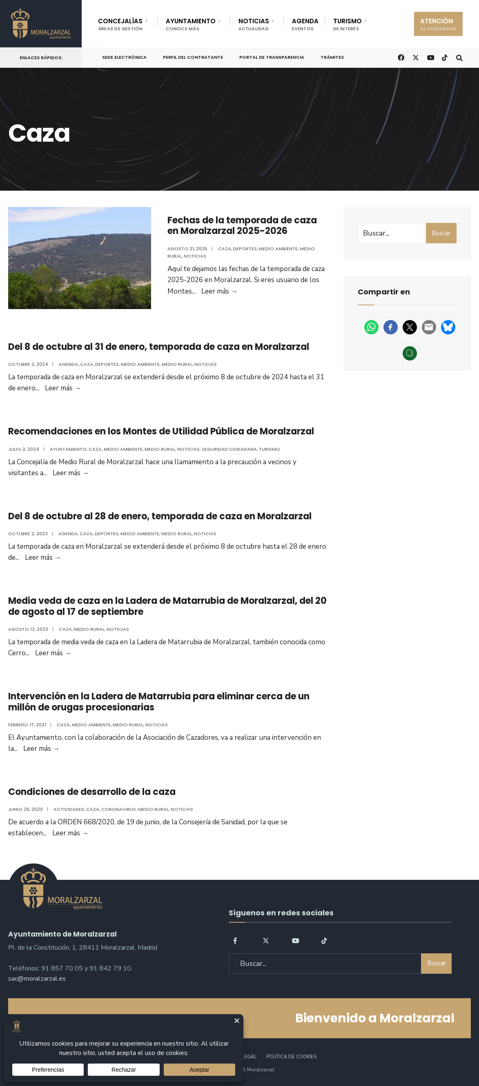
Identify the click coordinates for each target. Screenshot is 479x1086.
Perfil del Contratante (193, 57)
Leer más (219, 291)
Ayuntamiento (68, 449)
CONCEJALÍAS (120, 24)
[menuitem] (127, 23)
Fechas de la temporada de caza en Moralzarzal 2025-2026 (242, 225)
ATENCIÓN (438, 24)
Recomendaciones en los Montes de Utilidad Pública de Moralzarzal (161, 431)
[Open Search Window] (459, 57)
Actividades (68, 809)
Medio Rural (177, 364)
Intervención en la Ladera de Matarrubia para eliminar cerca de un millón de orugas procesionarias (159, 701)
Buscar (441, 233)
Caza (224, 248)
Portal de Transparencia (271, 57)
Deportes (245, 248)
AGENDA (305, 24)
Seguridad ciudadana (229, 449)
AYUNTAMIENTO (191, 24)
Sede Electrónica (124, 57)
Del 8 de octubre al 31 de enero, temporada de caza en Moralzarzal (158, 346)
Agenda (68, 364)
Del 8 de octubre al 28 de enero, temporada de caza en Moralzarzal (160, 516)
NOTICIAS (253, 24)
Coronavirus (118, 809)
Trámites (332, 57)
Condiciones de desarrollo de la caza (92, 792)
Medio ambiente (278, 248)
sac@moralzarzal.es (37, 978)
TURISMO (347, 24)
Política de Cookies (291, 1057)
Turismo (269, 449)
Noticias (195, 256)
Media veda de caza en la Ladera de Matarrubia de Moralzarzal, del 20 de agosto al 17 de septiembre (167, 606)
